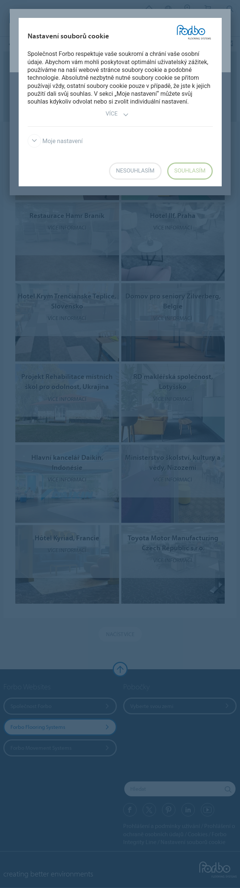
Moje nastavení (55, 141)
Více (117, 114)
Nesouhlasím (135, 170)
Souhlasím (190, 170)
